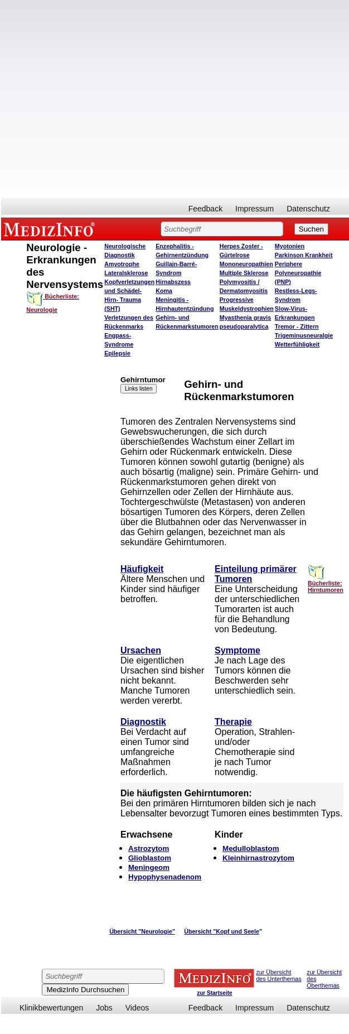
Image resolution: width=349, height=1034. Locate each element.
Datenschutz (308, 208)
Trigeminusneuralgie (304, 335)
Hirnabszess (173, 281)
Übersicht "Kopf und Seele (221, 931)
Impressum (254, 208)
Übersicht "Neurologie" (142, 931)
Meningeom (148, 867)
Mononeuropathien (246, 264)
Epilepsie (117, 353)
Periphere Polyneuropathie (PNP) (298, 273)
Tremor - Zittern (297, 326)
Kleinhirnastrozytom (258, 858)
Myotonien (289, 246)
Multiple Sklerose (244, 273)
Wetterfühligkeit (297, 344)
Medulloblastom (250, 848)
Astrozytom (148, 848)
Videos (137, 1007)
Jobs (104, 1007)
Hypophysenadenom (164, 877)
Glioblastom (149, 858)
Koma (164, 290)
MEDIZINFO (51, 229)
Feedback (205, 208)
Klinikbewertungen (51, 1007)
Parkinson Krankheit (304, 255)
